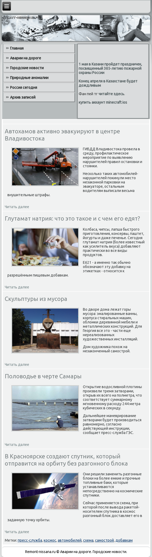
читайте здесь (111, 94)
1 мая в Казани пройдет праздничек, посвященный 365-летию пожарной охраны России (110, 68)
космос (50, 540)
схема (88, 540)
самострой (104, 540)
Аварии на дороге (25, 58)
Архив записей (22, 97)
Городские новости (27, 68)
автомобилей (70, 540)
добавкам (124, 540)
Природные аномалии (29, 78)
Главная (17, 48)
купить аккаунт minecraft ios (103, 102)
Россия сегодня (23, 87)
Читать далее (17, 207)
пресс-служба (30, 540)
